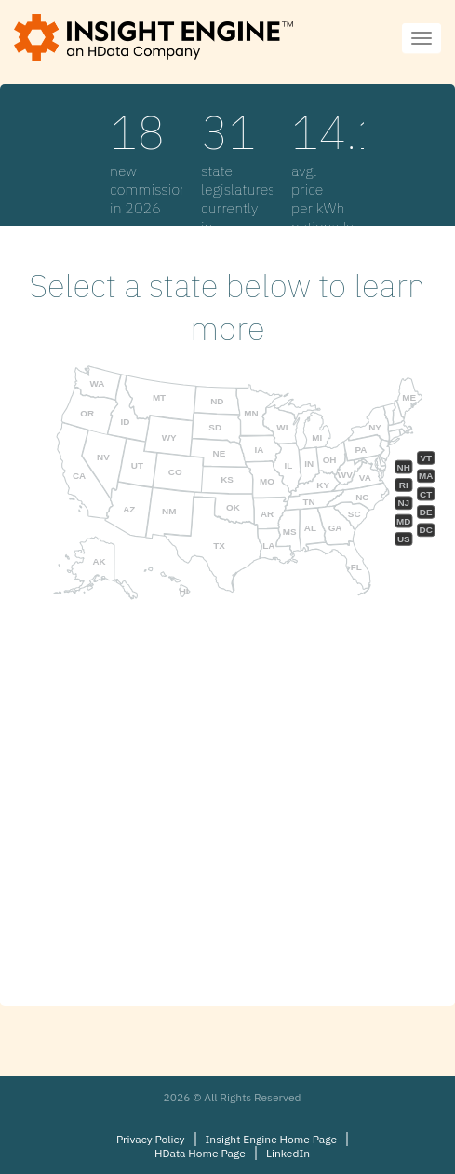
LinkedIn (288, 1153)
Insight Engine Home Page (272, 1139)
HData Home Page (200, 1153)
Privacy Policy (150, 1139)
